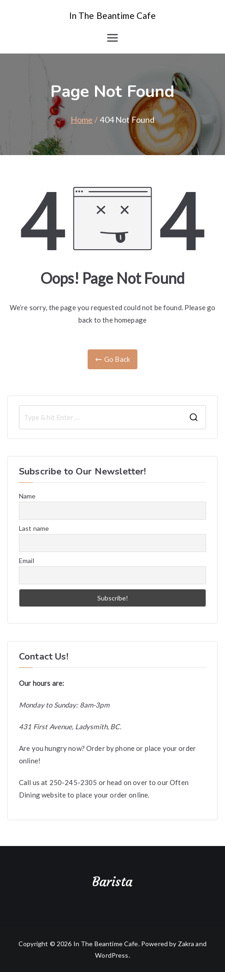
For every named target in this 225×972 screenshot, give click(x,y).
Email (26, 560)
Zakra (186, 944)
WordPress (111, 955)
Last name (34, 528)
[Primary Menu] (112, 37)
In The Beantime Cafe (112, 15)
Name (27, 496)
